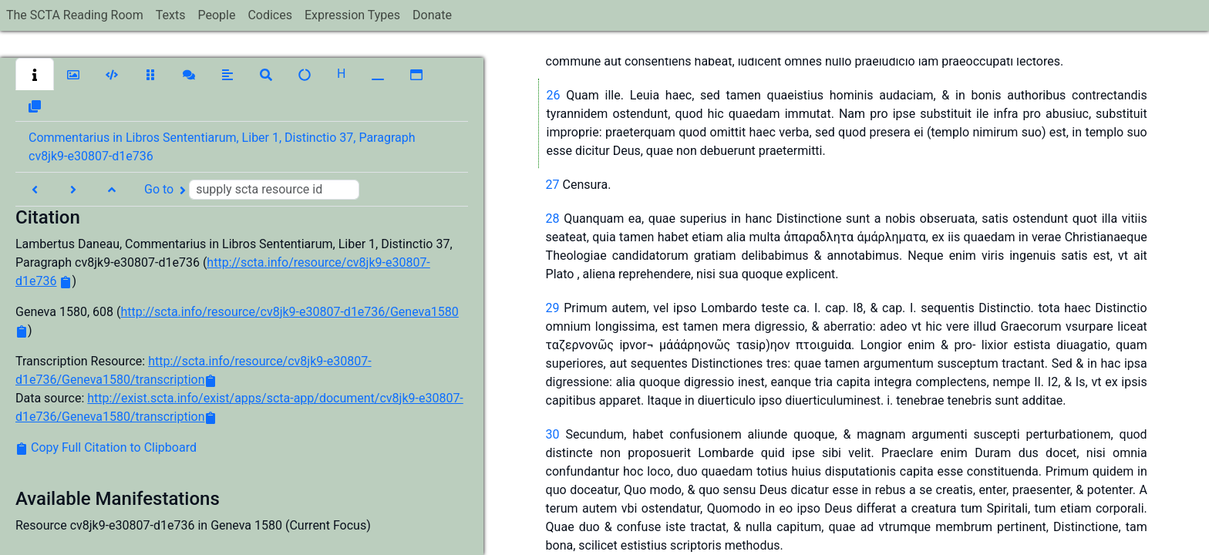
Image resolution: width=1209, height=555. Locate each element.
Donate (432, 15)
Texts (171, 15)
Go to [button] (251, 190)
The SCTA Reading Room (74, 15)
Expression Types (352, 15)
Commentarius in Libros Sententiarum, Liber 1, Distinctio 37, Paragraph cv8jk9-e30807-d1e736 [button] (222, 146)
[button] (34, 74)
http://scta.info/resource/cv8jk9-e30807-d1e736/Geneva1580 (289, 311)
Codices (270, 15)
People (216, 15)
